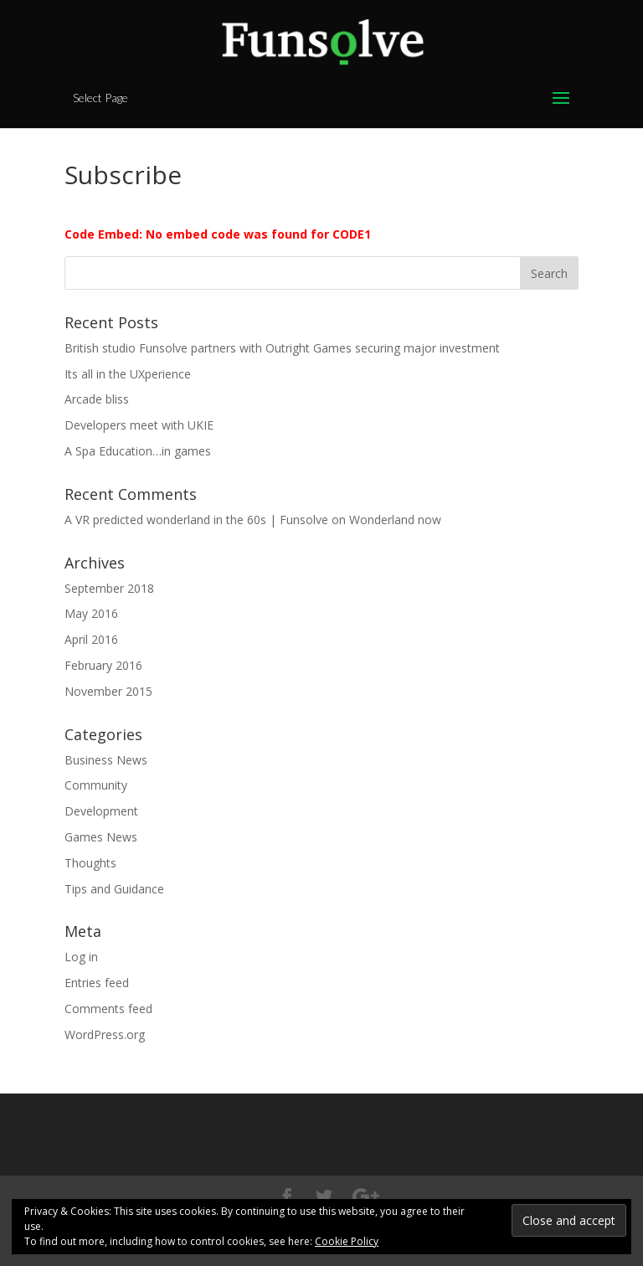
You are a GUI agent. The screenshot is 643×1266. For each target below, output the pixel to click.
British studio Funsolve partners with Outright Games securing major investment (282, 348)
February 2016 (103, 665)
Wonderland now (395, 520)
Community (95, 785)
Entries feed (96, 983)
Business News (105, 760)
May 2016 (91, 613)
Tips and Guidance (114, 889)
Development (101, 811)
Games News (100, 837)
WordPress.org (104, 1034)
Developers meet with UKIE (138, 425)
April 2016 (91, 639)
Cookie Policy (346, 1241)
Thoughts (90, 863)
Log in (81, 957)
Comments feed (108, 1008)
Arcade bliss (96, 399)
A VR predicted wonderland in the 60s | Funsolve (196, 520)
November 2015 (108, 691)
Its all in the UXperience (127, 374)
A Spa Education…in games (137, 451)
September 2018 (109, 588)
